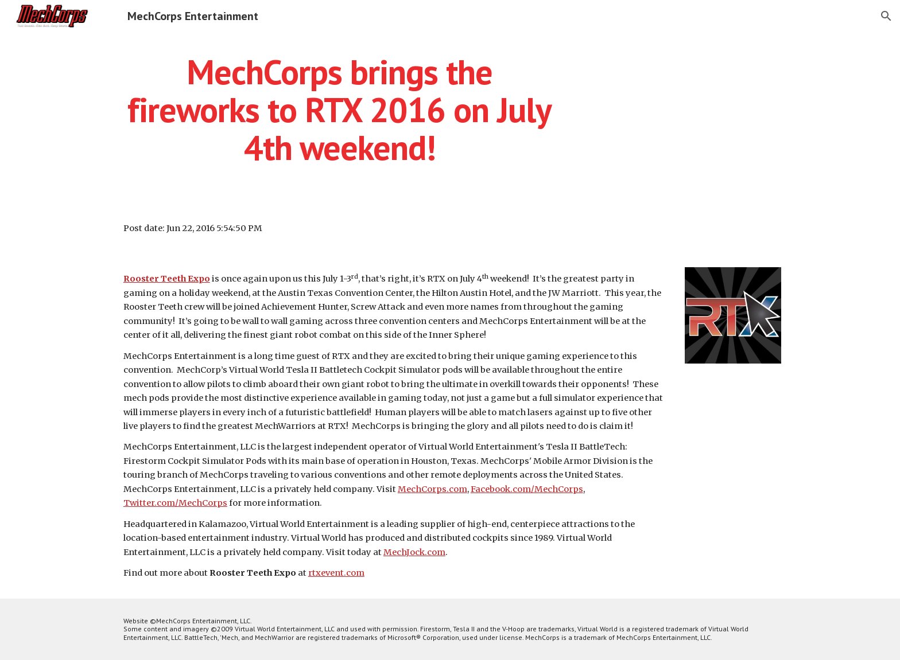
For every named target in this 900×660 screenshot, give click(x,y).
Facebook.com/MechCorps (527, 489)
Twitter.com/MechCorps (175, 503)
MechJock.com (414, 552)
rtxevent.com (336, 573)
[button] (886, 16)
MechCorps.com (432, 489)
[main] (340, 109)
